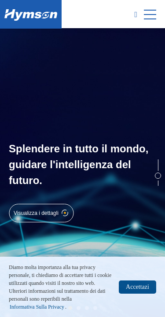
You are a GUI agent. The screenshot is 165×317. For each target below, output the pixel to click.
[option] (82, 172)
